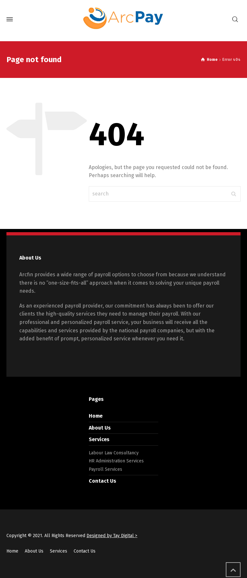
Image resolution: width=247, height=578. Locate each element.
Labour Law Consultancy (114, 453)
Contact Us (102, 481)
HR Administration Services (116, 461)
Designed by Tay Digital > (112, 535)
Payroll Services (105, 469)
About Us (100, 428)
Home (96, 416)
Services (99, 439)
